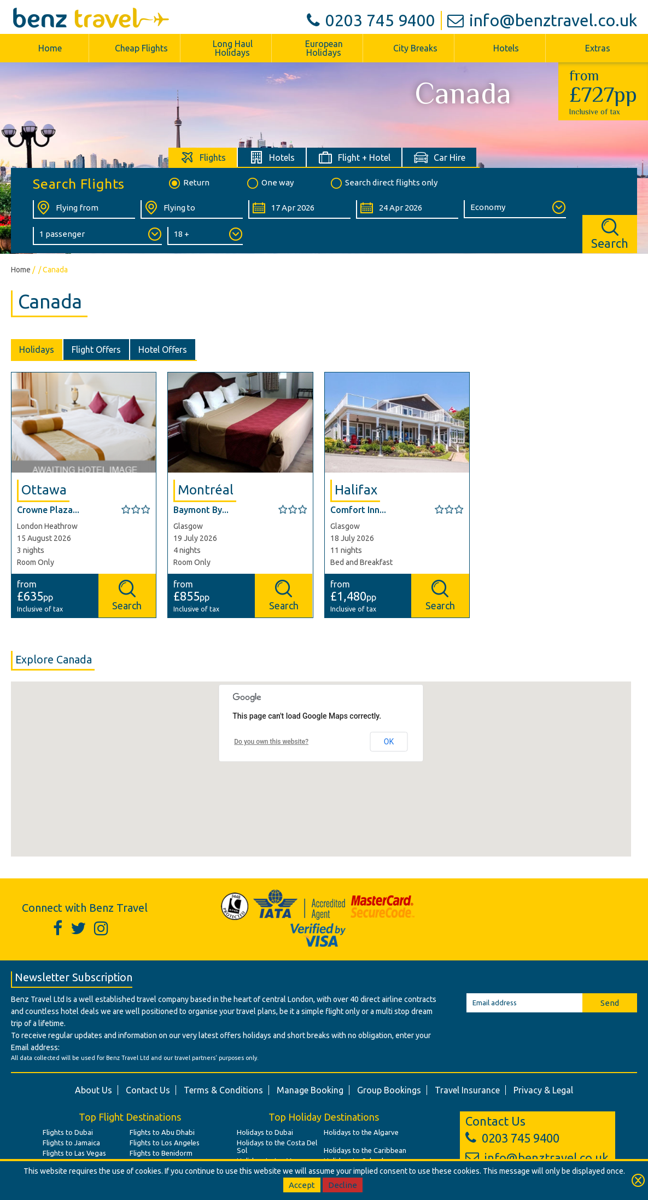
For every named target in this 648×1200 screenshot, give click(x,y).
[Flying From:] (84, 209)
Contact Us (148, 1090)
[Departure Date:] (299, 209)
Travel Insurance (467, 1090)
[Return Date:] (407, 209)
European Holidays (324, 48)
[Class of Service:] (515, 209)
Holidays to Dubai (265, 1132)
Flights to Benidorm (161, 1153)
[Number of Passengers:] (97, 236)
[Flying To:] (192, 209)
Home (50, 48)
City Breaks (415, 48)
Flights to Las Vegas (74, 1153)
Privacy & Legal (543, 1090)
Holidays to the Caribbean (365, 1150)
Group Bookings (389, 1090)
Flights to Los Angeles (165, 1142)
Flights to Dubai (68, 1132)
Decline (342, 1185)
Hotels (506, 48)
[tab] (203, 157)
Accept (302, 1185)
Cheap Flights (141, 48)
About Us (93, 1090)
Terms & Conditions (223, 1090)
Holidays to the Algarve (361, 1132)
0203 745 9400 (371, 20)
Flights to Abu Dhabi (162, 1132)
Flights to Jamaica (71, 1142)
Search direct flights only (383, 183)
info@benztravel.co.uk (542, 20)
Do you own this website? (271, 741)
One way (270, 183)
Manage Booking (310, 1090)
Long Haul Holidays (233, 48)
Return (188, 183)
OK (389, 741)
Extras (597, 48)
